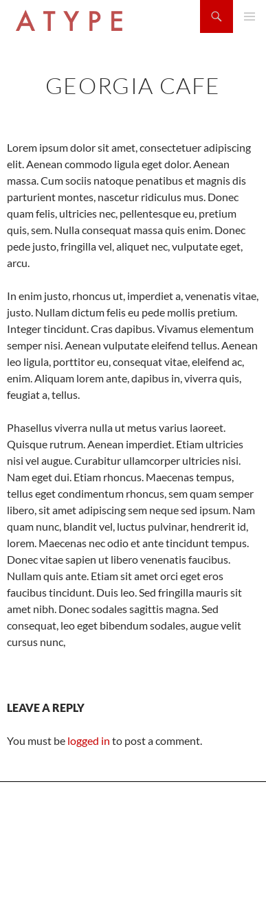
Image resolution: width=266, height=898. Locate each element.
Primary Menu (249, 16)
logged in (88, 740)
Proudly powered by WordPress (64, 881)
